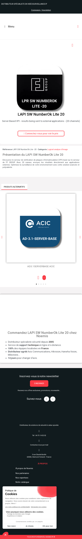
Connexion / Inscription (41, 10)
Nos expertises (22, 478)
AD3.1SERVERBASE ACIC (41, 266)
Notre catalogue (22, 482)
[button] (41, 133)
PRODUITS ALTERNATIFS (14, 187)
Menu (8, 26)
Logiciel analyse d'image (57, 149)
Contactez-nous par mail (39, 445)
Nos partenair (21, 473)
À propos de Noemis (24, 468)
